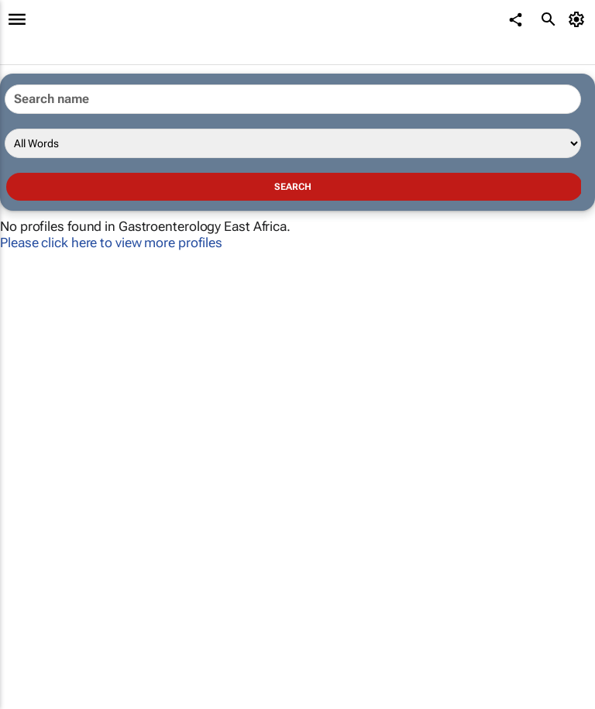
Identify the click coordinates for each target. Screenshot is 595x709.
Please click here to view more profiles (111, 242)
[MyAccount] (579, 19)
